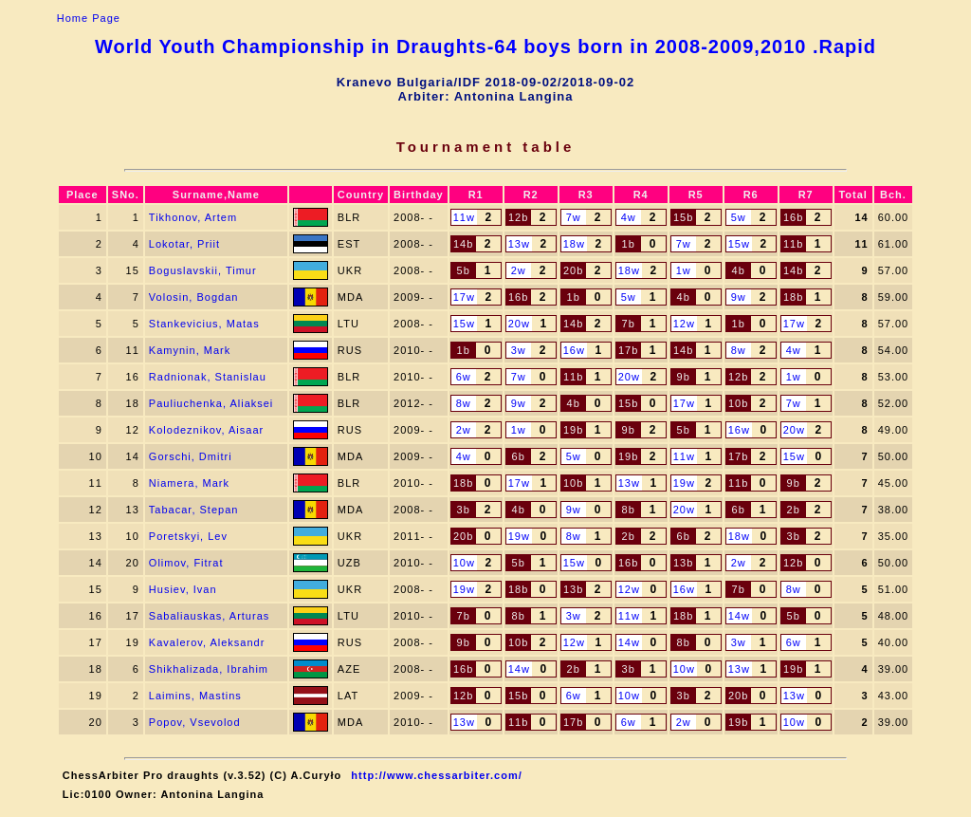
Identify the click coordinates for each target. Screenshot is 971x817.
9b (683, 376)
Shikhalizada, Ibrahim (208, 669)
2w (518, 270)
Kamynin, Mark (189, 350)
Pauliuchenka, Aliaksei (211, 403)
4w (628, 217)
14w (739, 616)
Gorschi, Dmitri (190, 456)
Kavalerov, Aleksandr (207, 642)
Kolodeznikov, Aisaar (206, 430)
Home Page (88, 18)
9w (738, 297)
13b (683, 562)
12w (684, 323)
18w (574, 244)
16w (574, 350)
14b (463, 244)
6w (463, 376)
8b (628, 509)
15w (739, 244)
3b (463, 509)
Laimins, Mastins (195, 695)
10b (738, 403)
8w (738, 350)
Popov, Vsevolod (195, 722)
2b (793, 509)
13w (519, 244)
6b (518, 456)
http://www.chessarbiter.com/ (436, 775)
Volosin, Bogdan (194, 297)
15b (683, 217)
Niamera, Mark (189, 483)
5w (738, 217)
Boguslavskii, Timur (203, 270)
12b (518, 217)
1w (683, 270)
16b (793, 217)
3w (518, 350)
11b (793, 244)
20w (519, 323)
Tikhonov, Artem (193, 217)
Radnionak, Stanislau (207, 376)
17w (464, 297)
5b (463, 270)
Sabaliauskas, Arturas (209, 616)
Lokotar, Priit (184, 244)
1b (628, 244)
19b (573, 430)
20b (573, 270)
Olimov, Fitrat (186, 562)
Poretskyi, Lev (188, 536)
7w (573, 217)
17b (628, 350)
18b (793, 297)
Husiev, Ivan (183, 589)
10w (464, 562)
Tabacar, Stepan (194, 509)
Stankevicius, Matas (204, 323)
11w (464, 217)
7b (628, 323)
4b (738, 270)
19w (684, 483)
